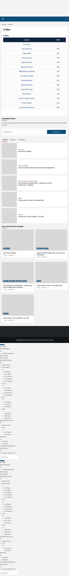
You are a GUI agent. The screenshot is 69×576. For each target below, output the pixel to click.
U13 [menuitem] (35, 385)
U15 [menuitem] (35, 398)
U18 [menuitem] (35, 410)
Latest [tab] (5, 139)
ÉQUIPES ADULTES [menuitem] (34, 422)
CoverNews (40, 340)
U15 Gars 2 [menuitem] (7, 406)
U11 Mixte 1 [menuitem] (8, 376)
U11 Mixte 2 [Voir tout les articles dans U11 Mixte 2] (30, 181)
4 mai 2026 (10, 255)
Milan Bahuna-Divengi (27, 71)
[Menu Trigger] (2, 344)
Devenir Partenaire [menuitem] (8, 353)
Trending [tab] (21, 139)
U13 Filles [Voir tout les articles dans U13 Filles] (20, 214)
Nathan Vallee (27, 103)
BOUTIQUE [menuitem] (4, 356)
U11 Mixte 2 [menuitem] (8, 379)
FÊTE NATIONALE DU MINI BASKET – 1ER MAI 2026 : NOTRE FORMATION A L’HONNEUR (17, 286)
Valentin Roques (26, 85)
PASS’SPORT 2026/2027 (24, 151)
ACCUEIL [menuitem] (3, 346)
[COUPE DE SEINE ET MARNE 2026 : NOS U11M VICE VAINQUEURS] (9, 165)
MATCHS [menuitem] (34, 438)
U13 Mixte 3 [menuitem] (8, 395)
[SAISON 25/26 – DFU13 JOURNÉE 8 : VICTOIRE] (9, 214)
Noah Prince (26, 94)
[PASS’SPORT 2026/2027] (9, 149)
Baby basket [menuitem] (6, 365)
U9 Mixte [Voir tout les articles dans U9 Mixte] (35, 181)
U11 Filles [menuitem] (7, 374)
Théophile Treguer (26, 76)
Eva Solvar (26, 44)
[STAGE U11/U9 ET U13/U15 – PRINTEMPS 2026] (9, 198)
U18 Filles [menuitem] (7, 413)
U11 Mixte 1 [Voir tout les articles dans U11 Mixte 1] (25, 165)
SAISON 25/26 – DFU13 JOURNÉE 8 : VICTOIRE (31, 217)
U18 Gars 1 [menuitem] (7, 416)
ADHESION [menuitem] (34, 449)
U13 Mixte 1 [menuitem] (8, 390)
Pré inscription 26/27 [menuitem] (8, 453)
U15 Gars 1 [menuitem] (7, 404)
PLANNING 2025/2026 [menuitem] (7, 446)
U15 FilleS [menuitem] (7, 402)
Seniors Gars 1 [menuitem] (6, 425)
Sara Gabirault (27, 49)
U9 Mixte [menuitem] (7, 372)
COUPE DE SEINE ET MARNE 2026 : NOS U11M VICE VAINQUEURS (36, 168)
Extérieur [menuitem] (5, 444)
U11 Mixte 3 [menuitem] (8, 381)
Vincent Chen (27, 58)
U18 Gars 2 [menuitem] (7, 418)
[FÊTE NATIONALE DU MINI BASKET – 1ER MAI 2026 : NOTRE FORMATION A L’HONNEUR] (9, 182)
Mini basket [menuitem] (35, 368)
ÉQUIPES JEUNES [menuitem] (34, 361)
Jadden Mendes (26, 62)
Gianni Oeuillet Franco (27, 98)
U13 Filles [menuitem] (7, 388)
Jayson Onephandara (26, 107)
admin (5, 255)
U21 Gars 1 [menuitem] (7, 432)
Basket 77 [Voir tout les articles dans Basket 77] (20, 165)
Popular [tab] (12, 139)
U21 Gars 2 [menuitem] (7, 434)
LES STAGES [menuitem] (4, 358)
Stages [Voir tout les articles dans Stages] (19, 198)
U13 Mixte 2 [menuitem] (8, 393)
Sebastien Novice (26, 67)
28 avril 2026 (44, 287)
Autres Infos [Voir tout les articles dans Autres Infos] (21, 149)
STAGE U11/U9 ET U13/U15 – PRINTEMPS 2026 (31, 200)
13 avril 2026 (10, 320)
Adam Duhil (27, 53)
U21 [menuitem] (35, 429)
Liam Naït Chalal (26, 89)
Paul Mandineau (26, 80)
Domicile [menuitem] (5, 441)
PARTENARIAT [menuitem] (34, 350)
